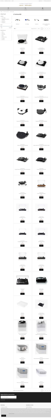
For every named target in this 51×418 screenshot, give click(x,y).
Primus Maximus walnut (41, 193)
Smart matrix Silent (22, 334)
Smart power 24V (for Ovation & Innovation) (41, 358)
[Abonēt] (15, 397)
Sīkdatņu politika (4, 407)
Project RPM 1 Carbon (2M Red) (22, 145)
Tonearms (36, 24)
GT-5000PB (41, 289)
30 (39, 28)
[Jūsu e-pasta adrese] (7, 397)
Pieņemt (3, 415)
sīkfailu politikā (11, 413)
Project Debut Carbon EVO (41, 169)
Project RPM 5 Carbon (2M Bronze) (22, 121)
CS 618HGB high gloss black (22, 241)
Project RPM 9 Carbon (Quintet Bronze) (41, 97)
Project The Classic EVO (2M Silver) (22, 97)
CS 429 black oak (22, 217)
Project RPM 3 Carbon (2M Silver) (41, 121)
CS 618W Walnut (41, 217)
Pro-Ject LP (22, 122)
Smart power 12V (22, 358)
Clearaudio (22, 335)
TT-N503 (22, 289)
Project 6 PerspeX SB (22, 193)
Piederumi (17, 24)
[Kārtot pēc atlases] (34, 28)
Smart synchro (41, 382)
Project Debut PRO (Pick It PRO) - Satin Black (22, 169)
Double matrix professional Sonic (41, 334)
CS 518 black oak (22, 265)
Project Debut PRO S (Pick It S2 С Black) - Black (41, 145)
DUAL (41, 194)
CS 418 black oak (41, 265)
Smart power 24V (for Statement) (22, 382)
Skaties (22, 52)
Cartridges (27, 24)
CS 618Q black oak (41, 241)
